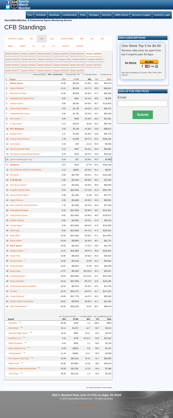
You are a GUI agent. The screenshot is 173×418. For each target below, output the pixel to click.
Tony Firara (13, 373)
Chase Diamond (17, 296)
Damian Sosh (16, 134)
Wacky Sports (16, 83)
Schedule (41, 15)
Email (122, 97)
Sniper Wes (15, 256)
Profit (76, 79)
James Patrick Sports (19, 195)
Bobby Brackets (15, 343)
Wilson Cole (14, 363)
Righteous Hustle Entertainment (22, 368)
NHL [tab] (92, 39)
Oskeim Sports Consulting (21, 301)
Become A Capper (141, 15)
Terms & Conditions (86, 405)
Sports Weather (17, 88)
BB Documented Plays (20, 149)
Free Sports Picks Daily (19, 358)
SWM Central (121, 15)
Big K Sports (16, 246)
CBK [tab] (102, 39)
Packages (94, 15)
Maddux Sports (16, 251)
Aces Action (15, 144)
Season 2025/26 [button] (28, 54)
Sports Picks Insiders (19, 108)
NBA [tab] (82, 39)
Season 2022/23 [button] (12, 59)
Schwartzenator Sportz (20, 113)
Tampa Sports (16, 225)
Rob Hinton (13, 328)
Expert (12, 79)
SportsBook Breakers (19, 210)
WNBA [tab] (10, 46)
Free (29, 15)
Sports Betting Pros (17, 348)
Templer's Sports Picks (20, 190)
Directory (106, 15)
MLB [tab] (52, 39)
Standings (54, 15)
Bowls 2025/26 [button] (12, 54)
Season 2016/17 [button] (28, 70)
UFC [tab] (54, 46)
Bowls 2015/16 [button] (44, 70)
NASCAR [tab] (65, 46)
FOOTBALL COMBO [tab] (15, 39)
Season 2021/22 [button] (45, 59)
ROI (64, 79)
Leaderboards (70, 15)
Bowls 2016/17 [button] (12, 70)
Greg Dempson (16, 266)
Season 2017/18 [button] (93, 65)
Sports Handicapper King (21, 159)
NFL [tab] (31, 39)
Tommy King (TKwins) (19, 139)
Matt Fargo (15, 230)
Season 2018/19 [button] (61, 65)
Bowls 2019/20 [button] (12, 65)
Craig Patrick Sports (18, 215)
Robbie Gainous (17, 220)
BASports (14, 165)
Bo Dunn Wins (16, 261)
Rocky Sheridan (17, 281)
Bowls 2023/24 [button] (77, 54)
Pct (96, 79)
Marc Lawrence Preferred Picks (23, 205)
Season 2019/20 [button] (28, 65)
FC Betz (13, 291)
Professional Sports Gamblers (23, 286)
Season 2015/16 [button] (61, 70)
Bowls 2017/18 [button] (77, 65)
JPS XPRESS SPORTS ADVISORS (25, 170)
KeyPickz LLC (15, 338)
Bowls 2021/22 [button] (29, 59)
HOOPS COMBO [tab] (66, 39)
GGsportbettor (15, 353)
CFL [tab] (33, 46)
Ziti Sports (14, 175)
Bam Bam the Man (18, 93)
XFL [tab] (43, 46)
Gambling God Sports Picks (22, 98)
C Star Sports (16, 124)
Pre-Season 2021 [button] (63, 59)
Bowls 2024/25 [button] (44, 54)
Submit (142, 115)
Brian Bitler (15, 235)
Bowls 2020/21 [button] (79, 59)
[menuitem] (30, 15)
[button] (8, 2)
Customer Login (162, 15)
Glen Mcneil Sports (18, 306)
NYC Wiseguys (17, 129)
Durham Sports (16, 103)
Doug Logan (15, 271)
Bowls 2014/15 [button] (77, 70)
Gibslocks (13, 323)
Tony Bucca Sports (18, 185)
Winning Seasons (17, 276)
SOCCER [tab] (79, 46)
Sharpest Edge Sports (18, 333)
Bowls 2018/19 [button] (44, 65)
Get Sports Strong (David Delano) (24, 154)
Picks (83, 15)
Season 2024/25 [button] (61, 54)
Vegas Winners (16, 200)
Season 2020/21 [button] (96, 59)
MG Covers (15, 119)
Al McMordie (16, 180)
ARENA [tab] (22, 46)
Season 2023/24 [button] (93, 54)
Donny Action (16, 240)
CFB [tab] (41, 39)
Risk (109, 79)
